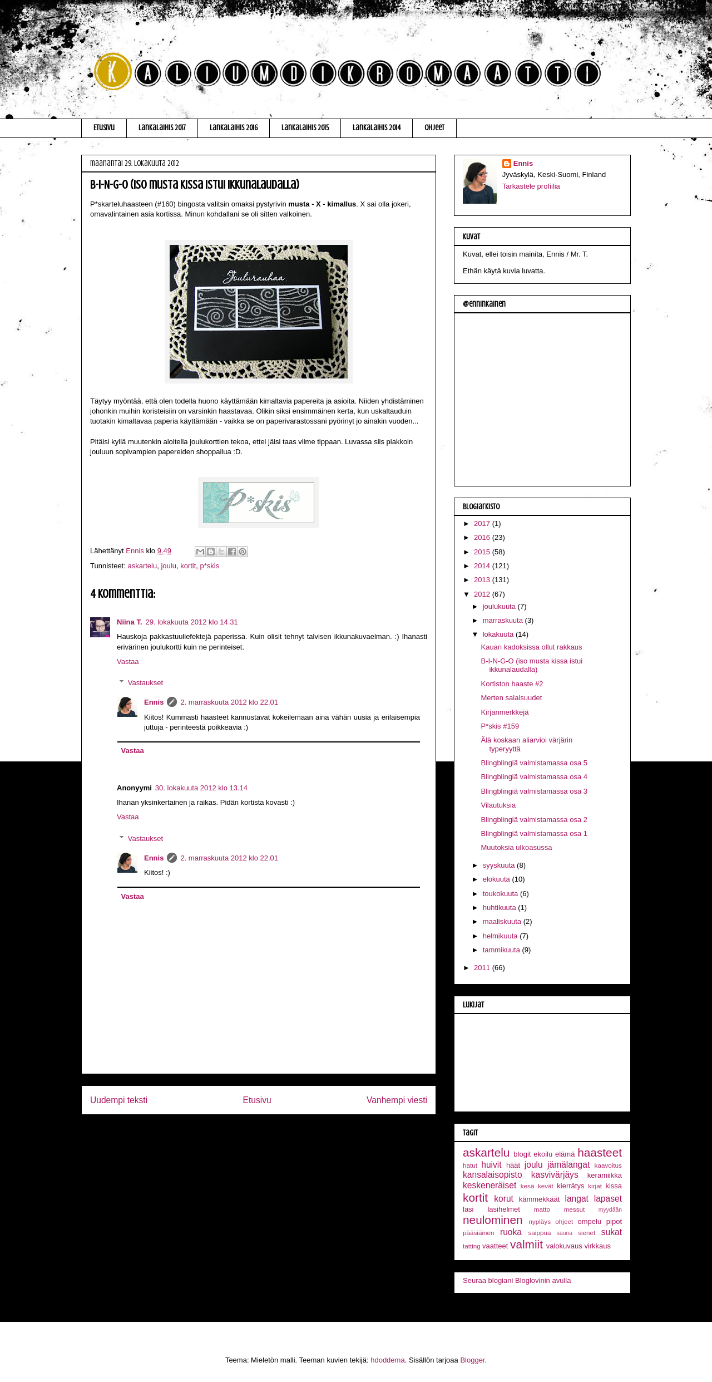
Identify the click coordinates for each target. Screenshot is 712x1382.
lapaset (608, 1198)
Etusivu (104, 128)
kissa (613, 1186)
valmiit (526, 1244)
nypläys (539, 1221)
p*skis (210, 566)
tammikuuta (502, 950)
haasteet (599, 1152)
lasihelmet (503, 1209)
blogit (522, 1154)
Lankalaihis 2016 (234, 128)
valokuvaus (564, 1246)
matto (542, 1209)
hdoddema (387, 1360)
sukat (611, 1232)
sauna (564, 1233)
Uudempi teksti (118, 1100)
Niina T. (129, 622)
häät (513, 1165)
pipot (614, 1221)
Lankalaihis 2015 (305, 128)
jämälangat (568, 1164)
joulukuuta (500, 606)
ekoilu (542, 1154)
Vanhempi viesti (397, 1100)
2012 (483, 594)
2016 (483, 537)
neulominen (493, 1219)
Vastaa (128, 661)
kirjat (595, 1185)
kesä (528, 1185)
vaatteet (495, 1246)
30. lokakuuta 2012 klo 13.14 (201, 788)
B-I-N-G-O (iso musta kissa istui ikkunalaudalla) (531, 665)
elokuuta (497, 879)
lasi (468, 1209)
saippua (539, 1232)
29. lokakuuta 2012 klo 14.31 (192, 622)
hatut (470, 1165)
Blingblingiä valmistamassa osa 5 (534, 763)
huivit (491, 1164)
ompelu (590, 1221)
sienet (586, 1232)
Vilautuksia (498, 805)
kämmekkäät (539, 1199)
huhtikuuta (500, 907)
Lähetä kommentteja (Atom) (268, 1136)
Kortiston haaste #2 (512, 684)
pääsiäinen (479, 1232)
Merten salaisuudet (511, 698)
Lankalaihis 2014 (376, 128)
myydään (610, 1210)
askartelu (142, 566)
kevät (545, 1185)
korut (503, 1198)
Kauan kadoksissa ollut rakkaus (531, 647)
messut (574, 1209)
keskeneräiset (489, 1185)
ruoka (511, 1232)
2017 (483, 523)
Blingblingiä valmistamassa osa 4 (534, 777)
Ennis (154, 702)
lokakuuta (499, 634)
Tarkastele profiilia (531, 186)
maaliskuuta (503, 921)
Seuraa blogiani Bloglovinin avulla (517, 1280)
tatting (472, 1246)
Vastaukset (145, 682)
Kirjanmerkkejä (504, 712)
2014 (483, 566)
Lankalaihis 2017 (162, 128)
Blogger (472, 1360)
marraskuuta (504, 620)
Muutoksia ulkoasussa (516, 847)
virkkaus (597, 1246)
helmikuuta (501, 936)
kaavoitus (608, 1165)
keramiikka (604, 1175)
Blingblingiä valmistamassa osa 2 (534, 819)
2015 (483, 552)
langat (577, 1198)
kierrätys (570, 1186)
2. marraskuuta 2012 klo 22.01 (229, 702)
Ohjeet (434, 128)
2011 (483, 967)
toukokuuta (501, 893)
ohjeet (564, 1221)
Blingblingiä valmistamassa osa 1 (534, 833)
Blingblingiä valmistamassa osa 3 (534, 791)
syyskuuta (500, 865)
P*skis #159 (500, 726)
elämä (565, 1154)
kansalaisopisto (492, 1174)
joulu (168, 566)
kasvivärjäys (554, 1174)
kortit (188, 566)
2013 (483, 580)
